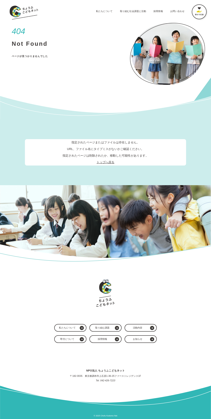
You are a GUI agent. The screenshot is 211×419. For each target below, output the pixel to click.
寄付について (67, 339)
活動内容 (137, 327)
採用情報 (158, 11)
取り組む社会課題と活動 (133, 11)
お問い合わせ (177, 11)
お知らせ (137, 339)
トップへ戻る (105, 162)
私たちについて (104, 11)
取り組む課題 (102, 327)
